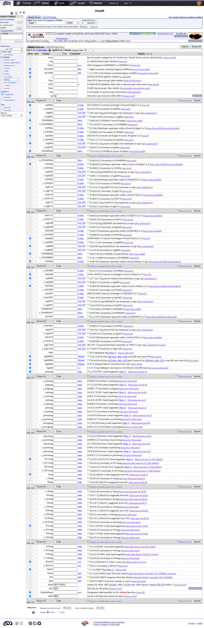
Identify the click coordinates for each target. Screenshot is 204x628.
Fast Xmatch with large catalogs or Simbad (186, 17)
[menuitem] (6, 3)
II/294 (112, 584)
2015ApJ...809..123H (117, 356)
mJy (80, 573)
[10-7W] (82, 112)
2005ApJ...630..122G (154, 360)
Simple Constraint (36, 47)
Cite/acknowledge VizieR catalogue (109, 622)
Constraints (43, 50)
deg (79, 69)
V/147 (127, 584)
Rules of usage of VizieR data (107, 624)
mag (80, 371)
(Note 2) (110, 569)
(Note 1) (112, 353)
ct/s (79, 561)
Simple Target (34, 17)
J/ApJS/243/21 (12, 31)
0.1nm (81, 105)
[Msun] (81, 356)
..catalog (12, 33)
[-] (79, 368)
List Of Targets (49, 17)
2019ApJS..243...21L (165, 33)
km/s (80, 120)
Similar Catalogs (147, 33)
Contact (191, 623)
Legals (200, 623)
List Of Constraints (55, 47)
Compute (6, 57)
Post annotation (62, 38)
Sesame (50, 20)
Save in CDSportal (7, 19)
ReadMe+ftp (181, 33)
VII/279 (160, 584)
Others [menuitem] (112, 3)
